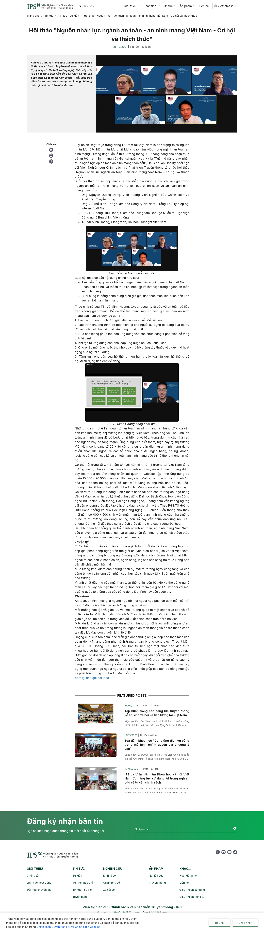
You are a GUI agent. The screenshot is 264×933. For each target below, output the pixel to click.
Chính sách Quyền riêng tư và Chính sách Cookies (68, 926)
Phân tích (150, 6)
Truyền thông (157, 882)
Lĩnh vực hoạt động (39, 882)
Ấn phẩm (186, 6)
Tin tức (168, 6)
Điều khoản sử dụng (192, 889)
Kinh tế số (109, 875)
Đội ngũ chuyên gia (39, 889)
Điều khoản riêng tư (191, 896)
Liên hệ (204, 6)
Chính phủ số (111, 882)
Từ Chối (219, 922)
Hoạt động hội (188, 875)
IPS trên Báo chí (83, 882)
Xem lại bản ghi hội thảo (92, 678)
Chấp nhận (245, 922)
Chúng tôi (33, 875)
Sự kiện (77, 875)
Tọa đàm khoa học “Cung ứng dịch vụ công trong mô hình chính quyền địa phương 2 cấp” (157, 744)
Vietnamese (227, 6)
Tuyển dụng (80, 896)
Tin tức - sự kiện (140, 46)
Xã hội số (109, 889)
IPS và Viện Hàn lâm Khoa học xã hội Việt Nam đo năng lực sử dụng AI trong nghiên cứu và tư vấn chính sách (157, 778)
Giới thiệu (130, 6)
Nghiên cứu (156, 875)
